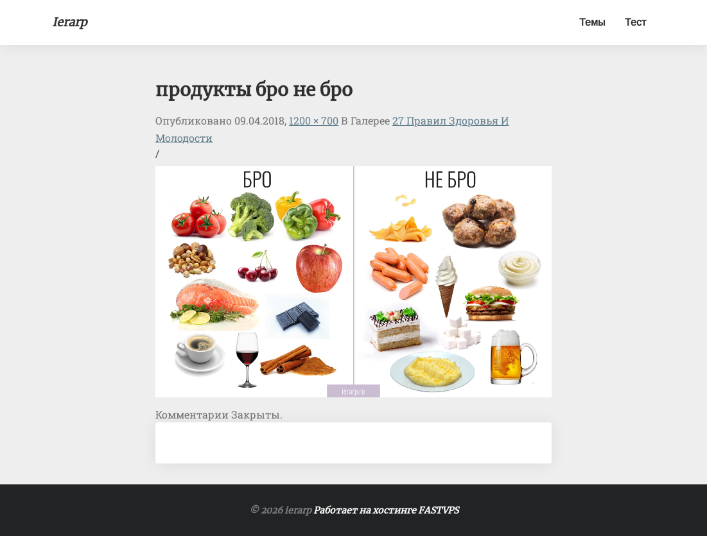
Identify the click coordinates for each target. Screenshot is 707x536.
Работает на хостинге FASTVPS (385, 510)
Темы (592, 22)
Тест (635, 22)
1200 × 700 (313, 120)
